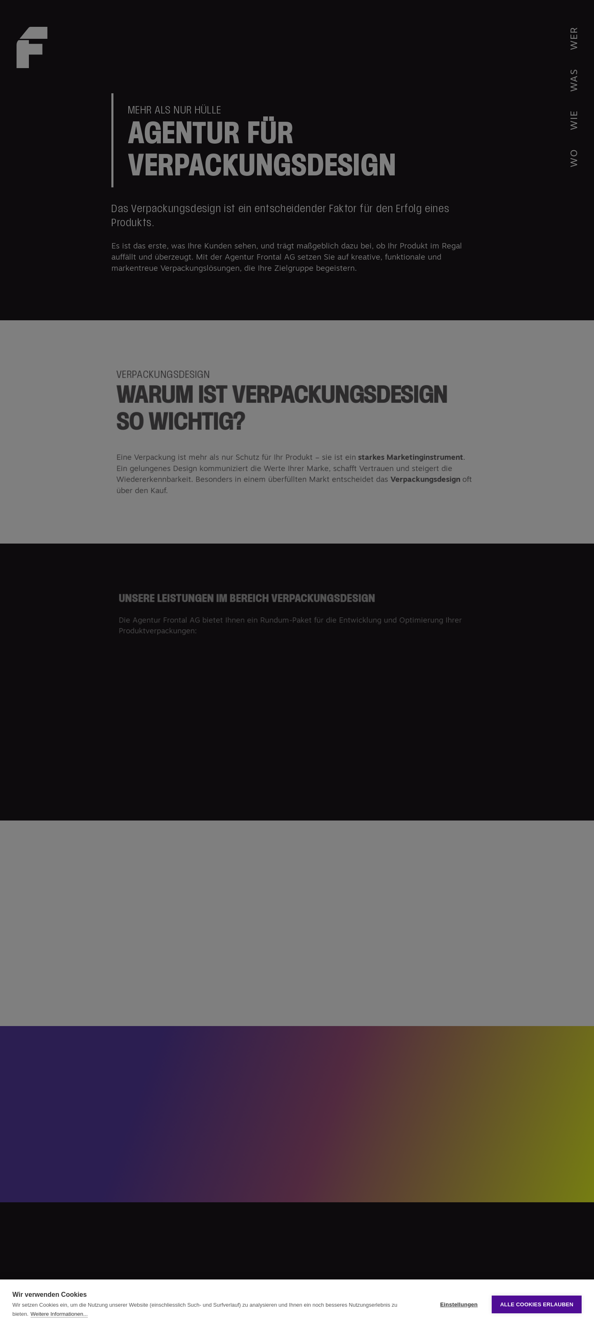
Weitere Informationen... (59, 1314)
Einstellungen (459, 1304)
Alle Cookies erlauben (536, 1304)
